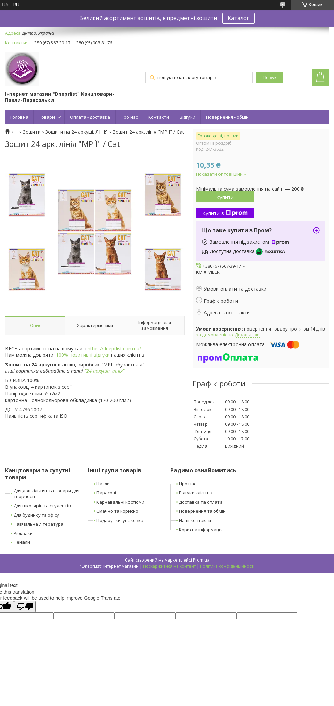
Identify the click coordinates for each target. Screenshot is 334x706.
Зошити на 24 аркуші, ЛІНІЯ (76, 132)
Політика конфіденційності (227, 566)
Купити (225, 197)
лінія (117, 371)
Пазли (103, 483)
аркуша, (101, 371)
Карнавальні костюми (120, 502)
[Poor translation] (25, 606)
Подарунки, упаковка (119, 520)
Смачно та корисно (117, 511)
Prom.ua (201, 560)
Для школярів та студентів (42, 506)
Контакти (158, 117)
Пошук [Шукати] (269, 77)
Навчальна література (38, 524)
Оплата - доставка (90, 117)
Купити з (225, 213)
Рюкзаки (23, 533)
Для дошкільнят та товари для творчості (46, 494)
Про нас (129, 117)
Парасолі (106, 493)
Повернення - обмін (227, 117)
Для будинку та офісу (36, 515)
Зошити (32, 132)
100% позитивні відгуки (83, 355)
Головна (19, 117)
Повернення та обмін (202, 511)
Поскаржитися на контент (169, 566)
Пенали (22, 542)
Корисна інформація (201, 529)
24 (89, 371)
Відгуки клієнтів (195, 493)
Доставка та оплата (201, 502)
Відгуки (187, 117)
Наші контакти (195, 520)
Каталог (238, 18)
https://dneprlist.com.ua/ (114, 348)
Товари (47, 117)
